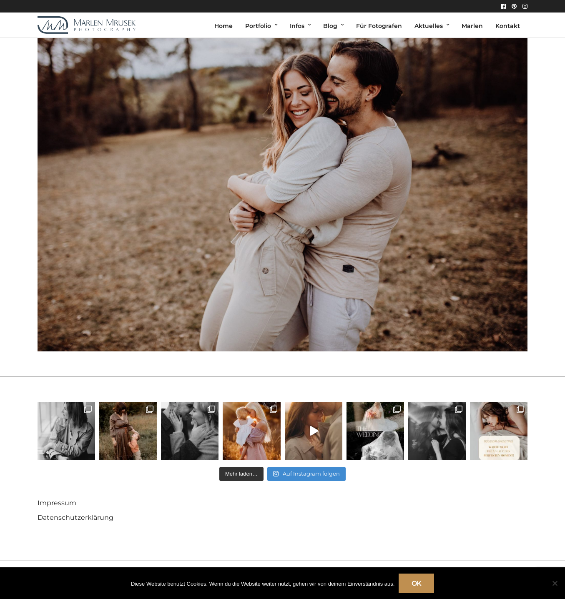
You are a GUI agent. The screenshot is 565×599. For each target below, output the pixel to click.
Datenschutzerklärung (75, 517)
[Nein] (554, 583)
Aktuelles (428, 26)
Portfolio (258, 26)
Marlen (472, 26)
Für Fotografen (379, 26)
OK (416, 583)
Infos (297, 26)
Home (223, 26)
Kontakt (507, 26)
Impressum (57, 503)
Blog (330, 26)
